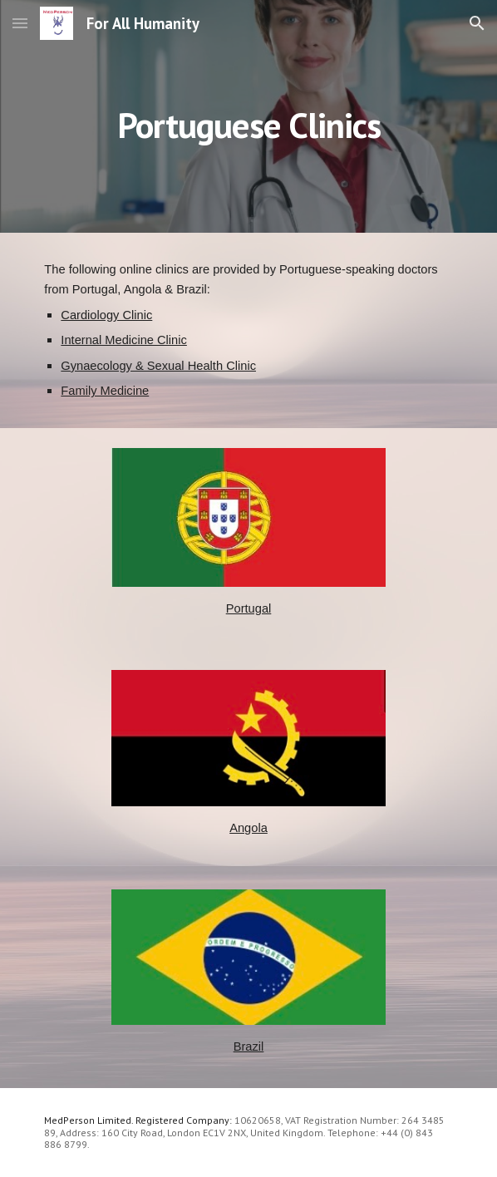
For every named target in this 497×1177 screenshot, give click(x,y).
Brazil (249, 1046)
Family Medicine (105, 390)
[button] (20, 23)
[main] (248, 117)
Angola (248, 828)
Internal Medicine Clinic (124, 340)
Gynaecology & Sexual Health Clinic (158, 365)
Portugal (249, 608)
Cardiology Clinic (106, 315)
